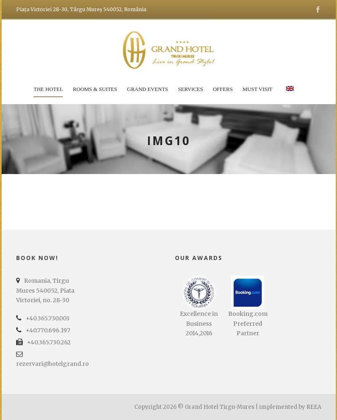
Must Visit (257, 89)
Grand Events (147, 89)
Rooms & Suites (95, 89)
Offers (223, 89)
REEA (313, 406)
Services (190, 89)
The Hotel (48, 89)
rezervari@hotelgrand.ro (52, 364)
